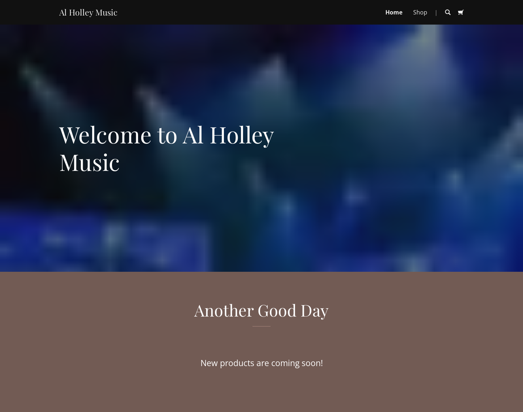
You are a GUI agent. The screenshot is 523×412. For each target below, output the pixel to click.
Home (393, 12)
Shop (420, 12)
